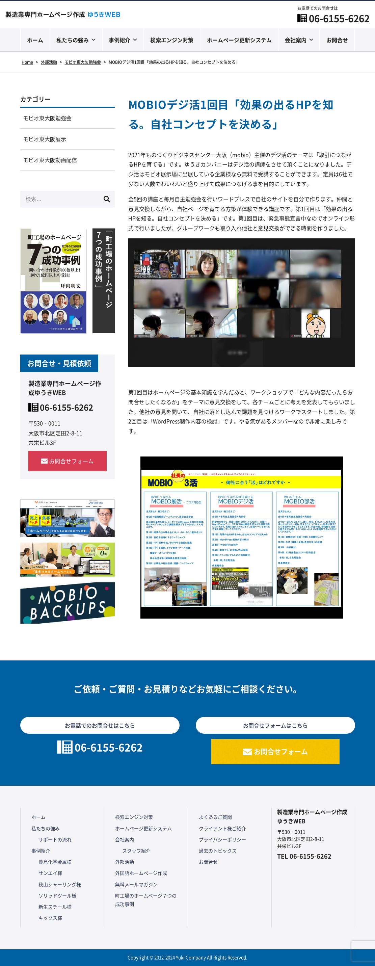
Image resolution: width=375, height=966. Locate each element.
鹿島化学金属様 (55, 861)
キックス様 (50, 917)
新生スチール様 (55, 906)
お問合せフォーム (71, 461)
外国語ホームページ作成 (141, 872)
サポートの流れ (55, 839)
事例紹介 (119, 40)
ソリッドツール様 (57, 895)
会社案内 (295, 40)
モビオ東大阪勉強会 (47, 118)
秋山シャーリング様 (59, 884)
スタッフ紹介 (136, 850)
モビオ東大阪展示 (44, 139)
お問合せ (337, 40)
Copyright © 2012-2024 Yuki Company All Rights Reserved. (187, 957)
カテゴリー (35, 99)
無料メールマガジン (136, 884)
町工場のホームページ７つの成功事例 (146, 899)
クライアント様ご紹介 (222, 828)
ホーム (35, 40)
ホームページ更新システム (239, 40)
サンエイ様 (50, 872)
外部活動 (124, 861)
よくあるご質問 (215, 816)
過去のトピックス (218, 850)
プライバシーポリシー (222, 839)
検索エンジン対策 (171, 40)
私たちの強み (72, 40)
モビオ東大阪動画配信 (50, 160)
